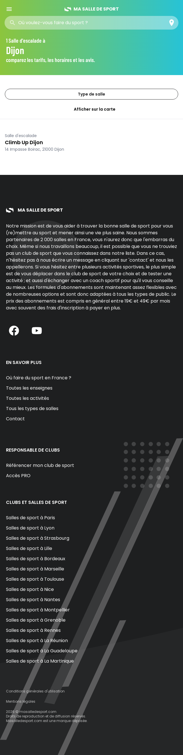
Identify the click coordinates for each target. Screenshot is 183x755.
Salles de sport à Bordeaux (35, 558)
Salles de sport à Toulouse (35, 579)
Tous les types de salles (32, 408)
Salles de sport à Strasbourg (37, 538)
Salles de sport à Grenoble (36, 620)
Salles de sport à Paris (30, 517)
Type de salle (91, 94)
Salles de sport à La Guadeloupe (42, 651)
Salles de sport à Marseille (35, 569)
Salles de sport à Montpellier (38, 610)
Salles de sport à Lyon (30, 528)
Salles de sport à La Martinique (40, 661)
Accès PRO (18, 475)
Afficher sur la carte (91, 109)
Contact (15, 418)
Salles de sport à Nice (30, 589)
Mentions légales (20, 701)
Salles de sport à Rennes (33, 630)
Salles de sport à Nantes (33, 599)
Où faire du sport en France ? (38, 378)
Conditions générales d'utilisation (35, 691)
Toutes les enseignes (29, 388)
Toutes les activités (27, 398)
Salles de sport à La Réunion (37, 640)
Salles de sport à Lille (29, 548)
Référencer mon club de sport (40, 465)
